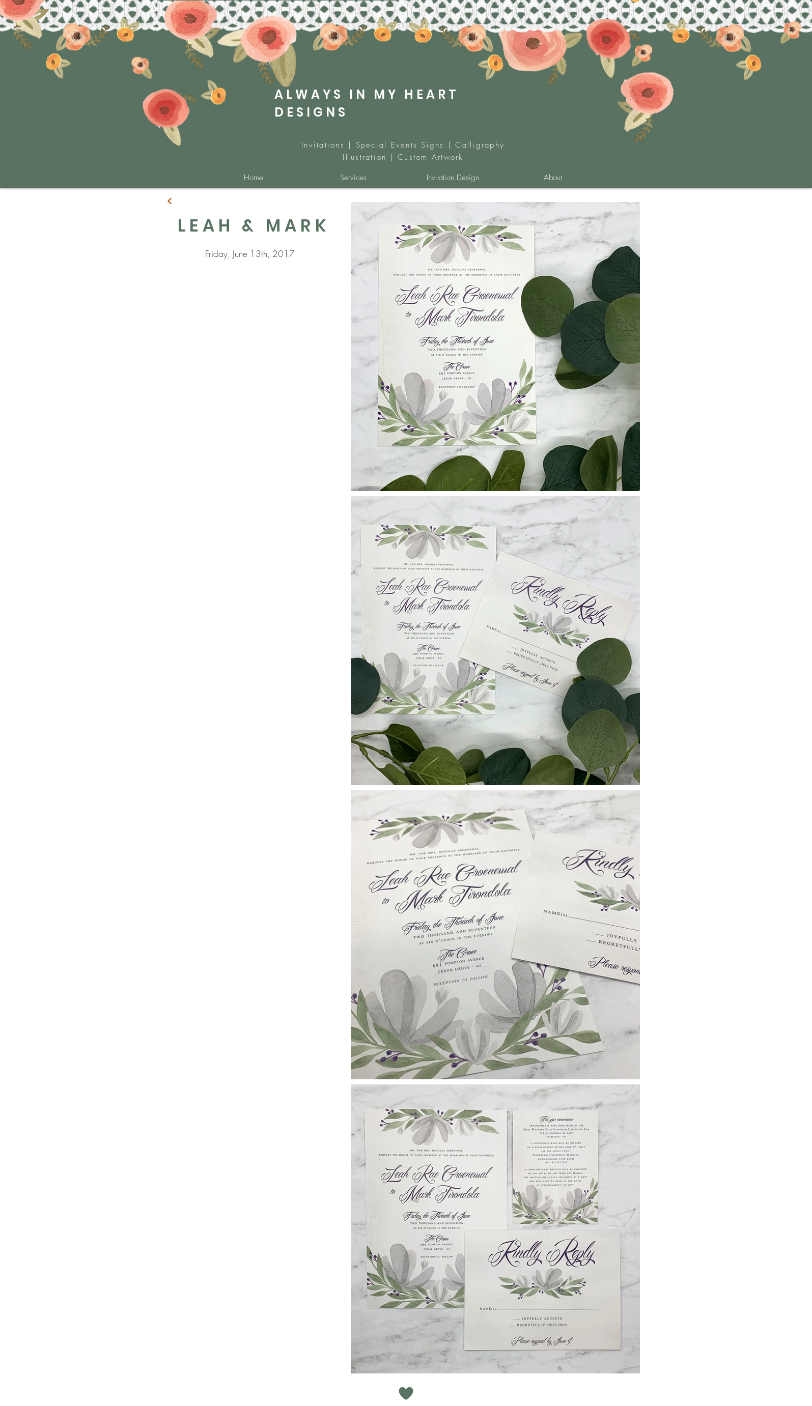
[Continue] (169, 201)
